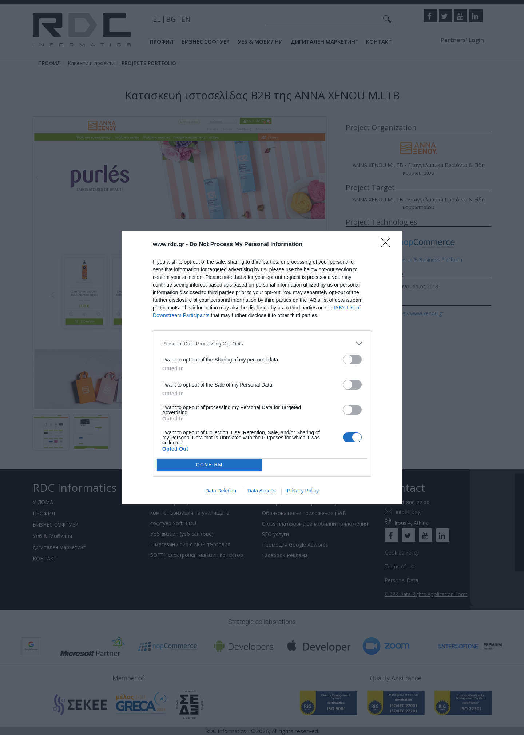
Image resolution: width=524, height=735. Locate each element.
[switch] (352, 359)
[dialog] (262, 367)
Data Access (261, 491)
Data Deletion (220, 491)
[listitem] (262, 343)
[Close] (388, 245)
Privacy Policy (303, 491)
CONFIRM (209, 465)
